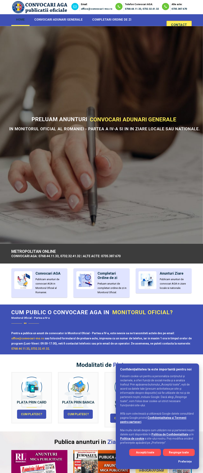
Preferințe (185, 461)
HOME (20, 19)
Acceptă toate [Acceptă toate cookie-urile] (145, 452)
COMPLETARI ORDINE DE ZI (111, 19)
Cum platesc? (31, 414)
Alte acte (162, 144)
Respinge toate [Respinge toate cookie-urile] (179, 452)
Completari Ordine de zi (110, 144)
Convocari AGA (52, 144)
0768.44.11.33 (133, 8)
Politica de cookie (132, 438)
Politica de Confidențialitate (169, 434)
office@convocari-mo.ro (96, 8)
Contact (179, 25)
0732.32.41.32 (151, 8)
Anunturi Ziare (171, 273)
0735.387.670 (179, 8)
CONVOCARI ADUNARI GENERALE (58, 19)
